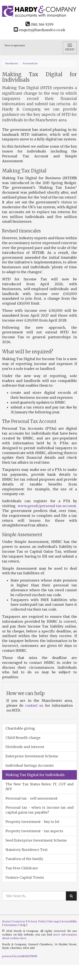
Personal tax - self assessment (31, 798)
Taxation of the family (24, 859)
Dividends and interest (24, 747)
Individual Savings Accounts (29, 765)
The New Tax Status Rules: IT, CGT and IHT (39, 786)
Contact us (18, 921)
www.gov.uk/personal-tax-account (47, 506)
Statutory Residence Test (26, 850)
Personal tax (30, 63)
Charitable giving (20, 728)
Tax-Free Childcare (21, 868)
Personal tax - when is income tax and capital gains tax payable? (39, 809)
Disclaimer (11, 925)
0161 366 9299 (39, 24)
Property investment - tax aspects (34, 831)
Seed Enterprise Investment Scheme (36, 840)
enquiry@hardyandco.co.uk (39, 30)
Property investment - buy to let (32, 822)
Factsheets (11, 63)
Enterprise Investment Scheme (31, 756)
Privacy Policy (37, 921)
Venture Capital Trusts (24, 877)
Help (23, 925)
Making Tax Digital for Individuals (35, 775)
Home (6, 921)
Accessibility (69, 921)
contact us (34, 705)
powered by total (19, 956)
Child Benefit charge (22, 738)
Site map (53, 921)
